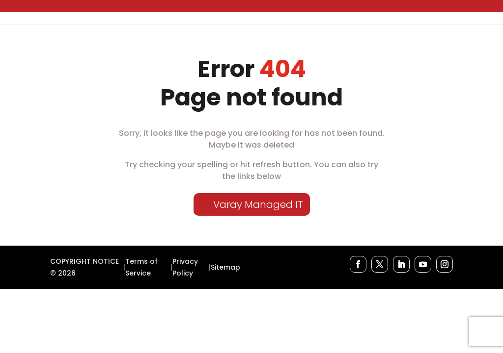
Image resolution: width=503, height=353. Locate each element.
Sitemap (225, 267)
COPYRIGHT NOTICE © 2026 (84, 267)
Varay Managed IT (258, 204)
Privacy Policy (185, 267)
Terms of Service (141, 267)
